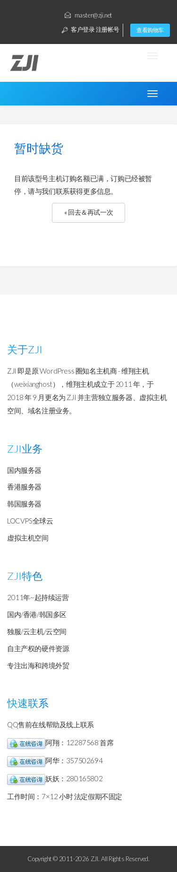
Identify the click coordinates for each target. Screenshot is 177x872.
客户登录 (78, 29)
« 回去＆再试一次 (88, 212)
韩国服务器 (24, 503)
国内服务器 (24, 470)
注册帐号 (107, 29)
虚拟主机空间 (28, 537)
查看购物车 (150, 30)
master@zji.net (88, 15)
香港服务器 (24, 486)
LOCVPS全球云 (30, 520)
